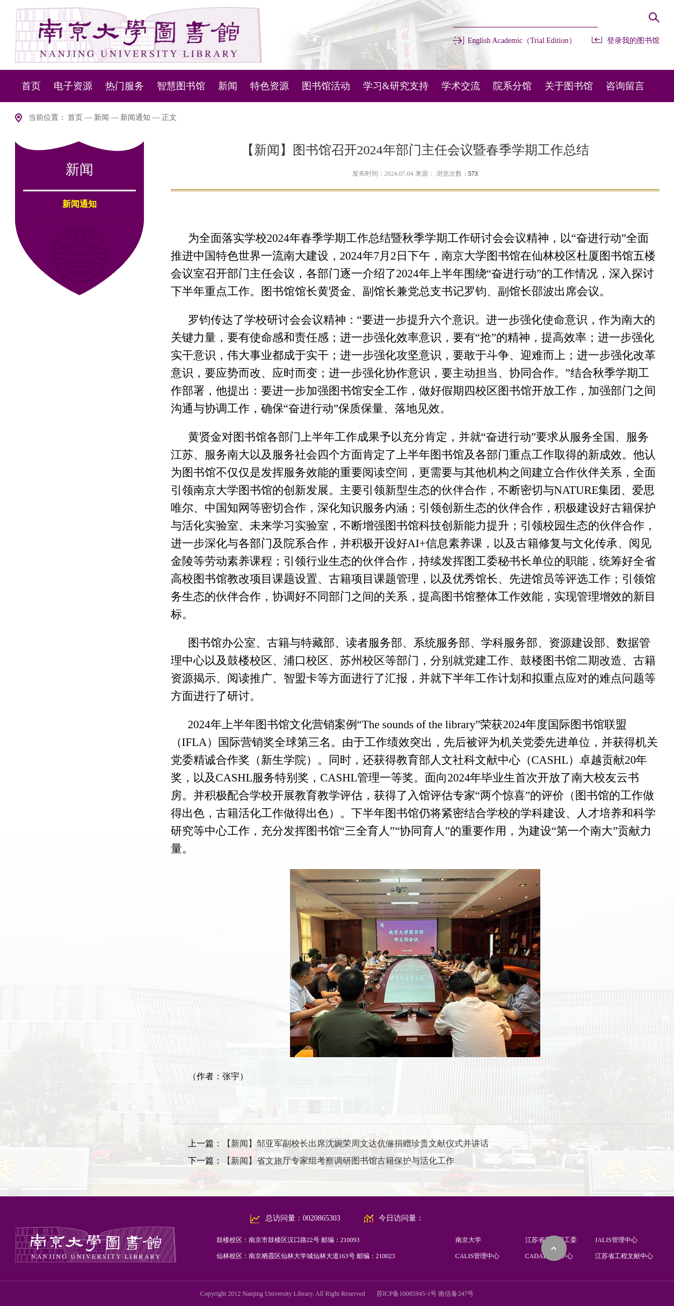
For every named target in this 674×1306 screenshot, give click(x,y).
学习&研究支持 (396, 86)
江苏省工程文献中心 (624, 1256)
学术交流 (460, 86)
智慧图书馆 (181, 86)
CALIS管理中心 (477, 1256)
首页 (31, 86)
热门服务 (124, 86)
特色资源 (269, 86)
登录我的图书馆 (633, 41)
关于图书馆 (569, 86)
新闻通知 (135, 117)
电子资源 (73, 86)
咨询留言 (625, 86)
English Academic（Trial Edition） (522, 41)
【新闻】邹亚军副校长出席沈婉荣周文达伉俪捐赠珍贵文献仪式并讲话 (355, 1143)
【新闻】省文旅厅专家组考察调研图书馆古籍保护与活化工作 (338, 1160)
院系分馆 (512, 86)
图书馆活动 (326, 86)
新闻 (227, 86)
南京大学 (468, 1240)
